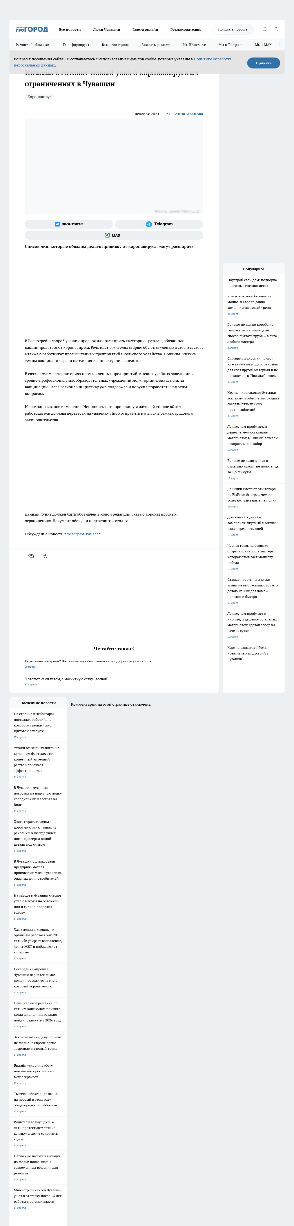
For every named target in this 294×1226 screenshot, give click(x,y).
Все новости (70, 29)
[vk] (31, 556)
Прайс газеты (17, 1092)
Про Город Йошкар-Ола (99, 1049)
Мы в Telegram (230, 45)
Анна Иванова (189, 113)
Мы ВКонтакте (194, 45)
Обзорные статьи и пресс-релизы (141, 1086)
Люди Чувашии (106, 29)
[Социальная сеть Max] (114, 235)
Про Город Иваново (172, 1049)
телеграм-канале (83, 533)
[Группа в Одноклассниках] (212, 1056)
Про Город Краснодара (99, 1064)
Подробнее (145, 1156)
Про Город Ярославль (22, 1055)
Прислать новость (232, 29)
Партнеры (126, 1092)
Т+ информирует (76, 45)
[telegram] (46, 556)
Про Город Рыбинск (97, 1055)
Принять (264, 63)
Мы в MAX (263, 45)
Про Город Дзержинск (23, 1064)
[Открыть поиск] (264, 29)
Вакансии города (115, 45)
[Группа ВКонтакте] (69, 224)
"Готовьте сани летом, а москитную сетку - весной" (114, 682)
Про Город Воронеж (135, 1049)
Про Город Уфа (132, 1055)
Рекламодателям (186, 29)
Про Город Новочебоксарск (26, 1049)
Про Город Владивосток (62, 1064)
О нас (68, 1081)
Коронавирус (39, 96)
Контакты (126, 1081)
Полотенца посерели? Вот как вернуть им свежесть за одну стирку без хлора (114, 664)
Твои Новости (55, 1049)
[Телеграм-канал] (159, 224)
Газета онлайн (145, 29)
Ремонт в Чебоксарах (33, 45)
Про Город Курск (57, 1055)
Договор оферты (75, 1086)
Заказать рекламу (156, 45)
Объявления (16, 1086)
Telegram (14, 1081)
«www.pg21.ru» (40, 1101)
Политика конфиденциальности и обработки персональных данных (51, 1162)
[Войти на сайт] (275, 29)
